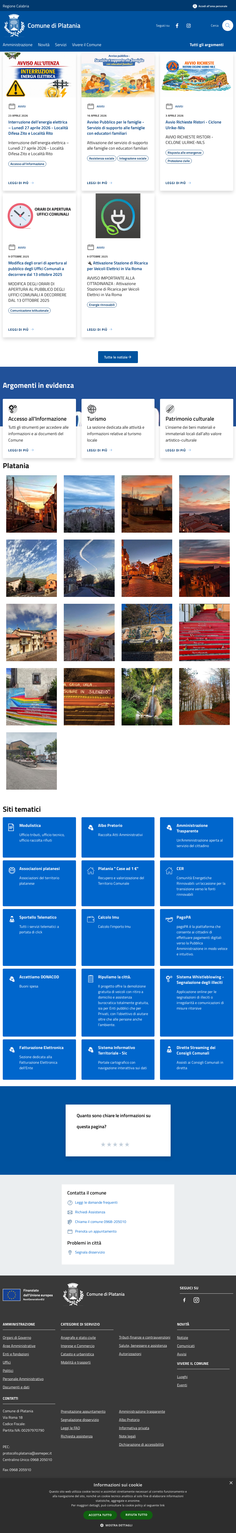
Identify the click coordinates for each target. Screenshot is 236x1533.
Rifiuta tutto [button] (136, 1515)
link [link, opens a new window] (162, 1505)
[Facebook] (175, 25)
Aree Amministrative (19, 1345)
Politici (8, 1370)
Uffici (7, 1362)
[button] (118, 1525)
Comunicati (186, 1345)
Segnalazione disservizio (80, 1419)
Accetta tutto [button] (100, 1515)
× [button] (231, 1483)
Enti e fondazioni (16, 1354)
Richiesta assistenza (77, 1436)
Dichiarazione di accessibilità (141, 1444)
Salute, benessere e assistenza (143, 1345)
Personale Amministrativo (23, 1379)
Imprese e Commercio (77, 1345)
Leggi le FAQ (70, 1428)
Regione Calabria (16, 6)
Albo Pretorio (129, 1419)
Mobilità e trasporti (76, 1362)
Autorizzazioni (130, 1354)
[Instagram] (186, 25)
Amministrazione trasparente (142, 1411)
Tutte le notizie (118, 357)
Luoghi (182, 1376)
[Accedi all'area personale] (210, 6)
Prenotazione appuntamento (83, 1411)
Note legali (127, 1436)
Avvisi (17, 106)
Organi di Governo (17, 1337)
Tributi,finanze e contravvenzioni (144, 1337)
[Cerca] (227, 25)
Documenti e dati (16, 1387)
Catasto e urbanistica (77, 1354)
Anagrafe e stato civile (78, 1337)
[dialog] (118, 1505)
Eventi (182, 1385)
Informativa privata (134, 1428)
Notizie (182, 1337)
